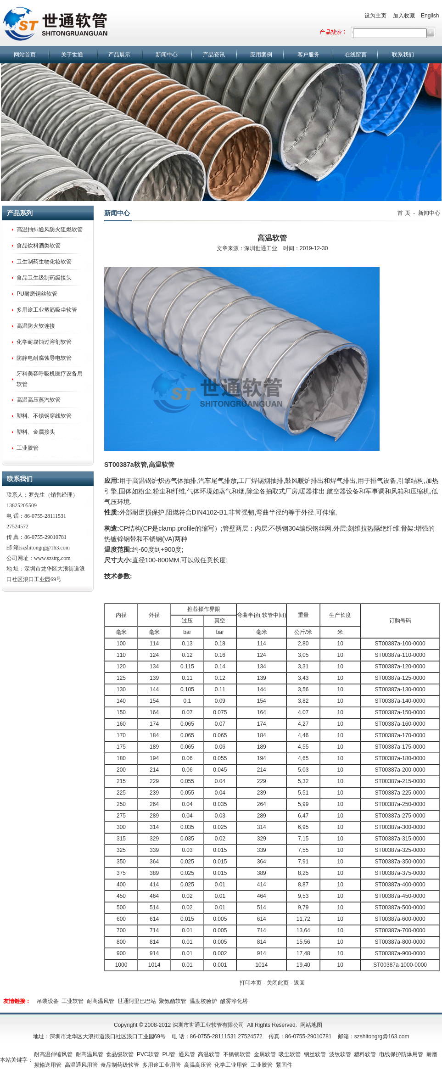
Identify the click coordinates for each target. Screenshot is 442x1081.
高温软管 (161, 464)
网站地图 (311, 1025)
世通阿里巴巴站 (136, 1001)
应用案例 (261, 54)
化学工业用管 (230, 1065)
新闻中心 (167, 54)
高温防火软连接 (36, 326)
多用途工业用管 (161, 1065)
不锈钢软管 (237, 1054)
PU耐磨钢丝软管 (37, 294)
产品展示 (119, 54)
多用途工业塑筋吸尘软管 (47, 310)
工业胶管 (28, 448)
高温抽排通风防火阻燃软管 (50, 229)
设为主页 (375, 15)
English (430, 15)
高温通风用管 (81, 1065)
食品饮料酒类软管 (39, 245)
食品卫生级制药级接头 (44, 277)
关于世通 (72, 54)
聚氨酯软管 (172, 1001)
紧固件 (284, 1065)
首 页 (403, 213)
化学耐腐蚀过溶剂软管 (44, 342)
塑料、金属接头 (36, 432)
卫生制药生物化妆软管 (44, 261)
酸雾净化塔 (234, 1001)
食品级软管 (120, 1054)
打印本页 (251, 983)
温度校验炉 (203, 1001)
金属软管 (265, 1054)
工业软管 (73, 1001)
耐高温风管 (100, 1001)
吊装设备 (48, 1001)
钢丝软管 (315, 1054)
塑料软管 (365, 1054)
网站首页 (25, 54)
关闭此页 (278, 983)
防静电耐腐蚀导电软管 (44, 358)
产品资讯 (214, 54)
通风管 (187, 1054)
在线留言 (356, 54)
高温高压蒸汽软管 (39, 400)
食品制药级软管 (120, 1065)
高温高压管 (198, 1065)
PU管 (168, 1054)
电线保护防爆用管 (401, 1054)
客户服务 (308, 54)
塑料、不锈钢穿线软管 (44, 416)
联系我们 (403, 54)
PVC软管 (148, 1054)
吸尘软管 (290, 1054)
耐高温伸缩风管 (53, 1054)
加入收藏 (404, 15)
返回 (299, 983)
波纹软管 (340, 1054)
